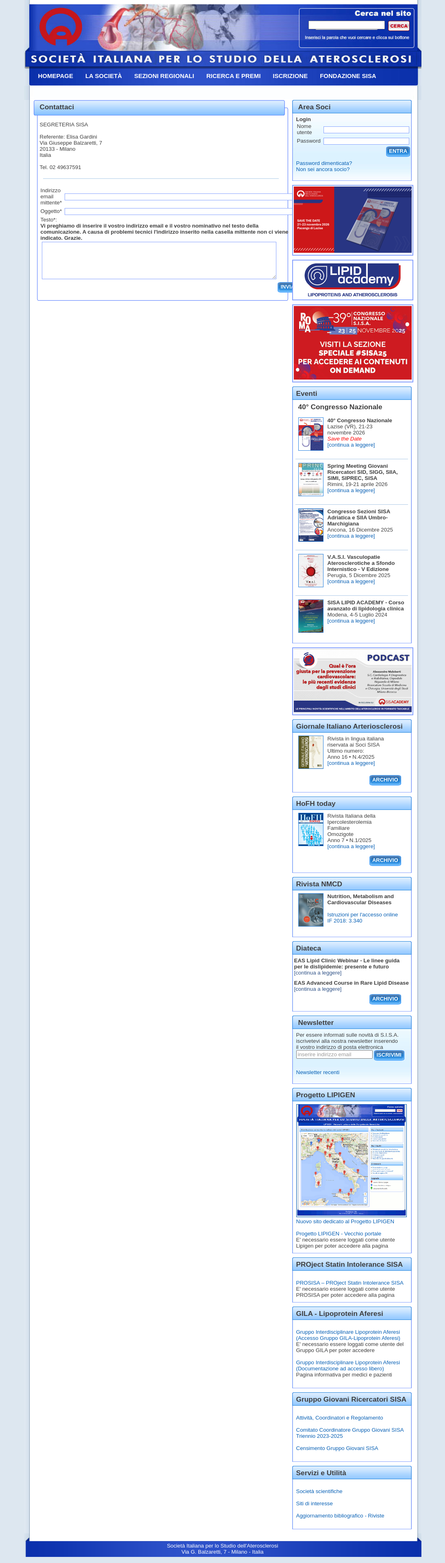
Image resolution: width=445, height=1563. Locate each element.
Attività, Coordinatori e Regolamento (339, 1418)
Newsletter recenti (318, 1072)
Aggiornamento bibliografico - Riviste (340, 1516)
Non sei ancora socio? (323, 169)
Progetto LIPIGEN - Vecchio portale (339, 1234)
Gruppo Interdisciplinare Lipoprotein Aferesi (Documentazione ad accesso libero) (348, 1365)
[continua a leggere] (351, 445)
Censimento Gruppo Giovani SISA (337, 1448)
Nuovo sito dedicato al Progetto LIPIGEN (345, 1221)
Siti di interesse (314, 1503)
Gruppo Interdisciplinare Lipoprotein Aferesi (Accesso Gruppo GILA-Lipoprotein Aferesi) (348, 1335)
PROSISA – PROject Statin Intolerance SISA (350, 1283)
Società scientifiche (319, 1491)
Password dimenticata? (324, 163)
